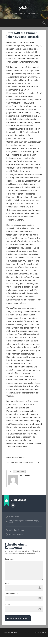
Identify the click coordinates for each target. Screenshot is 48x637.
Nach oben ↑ (40, 632)
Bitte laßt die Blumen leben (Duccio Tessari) (22, 35)
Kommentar (10, 559)
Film (10, 521)
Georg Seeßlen (25, 475)
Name (7, 583)
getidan (24, 7)
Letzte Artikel (19, 472)
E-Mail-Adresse (11, 594)
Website (8, 604)
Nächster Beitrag (16, 534)
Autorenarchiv (13, 505)
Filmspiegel (18, 521)
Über (9, 472)
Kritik (11, 523)
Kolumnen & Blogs (30, 521)
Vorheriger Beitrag (16, 530)
